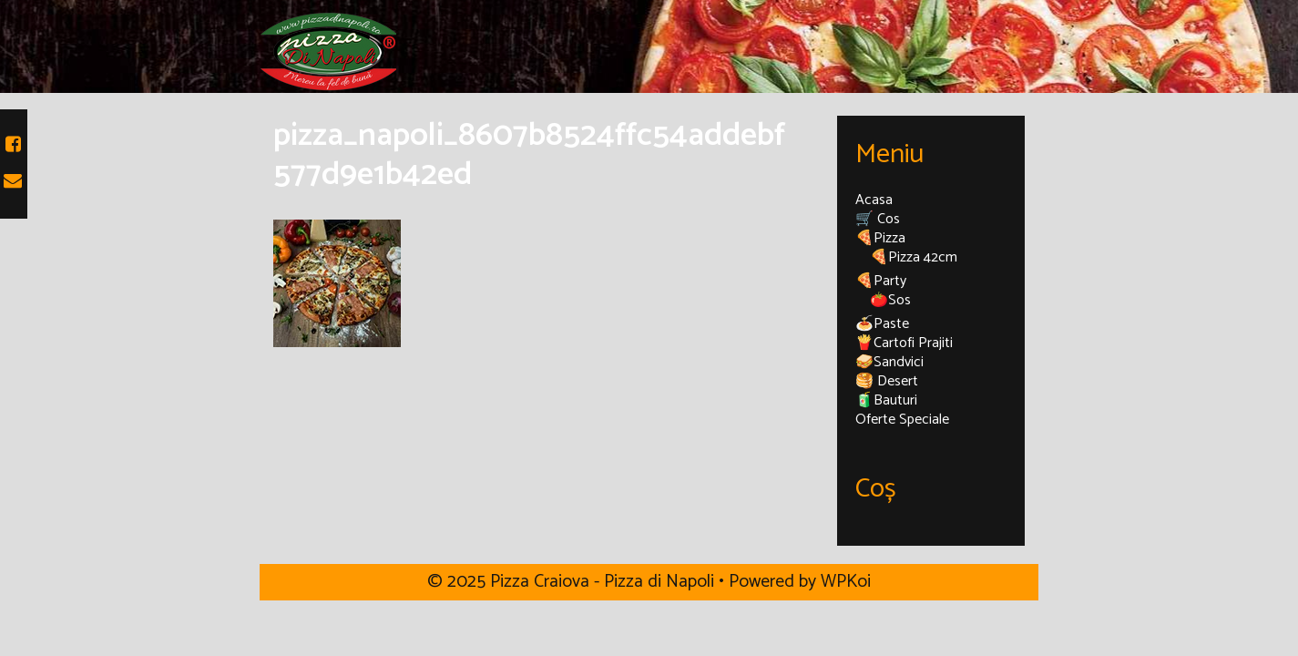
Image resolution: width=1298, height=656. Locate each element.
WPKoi (846, 582)
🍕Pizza (880, 238)
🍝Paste (882, 324)
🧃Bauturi (886, 400)
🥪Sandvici (889, 362)
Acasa (874, 200)
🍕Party (880, 281)
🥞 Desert (886, 381)
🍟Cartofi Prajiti (904, 343)
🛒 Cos (877, 219)
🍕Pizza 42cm (913, 257)
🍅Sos (890, 300)
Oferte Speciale (902, 419)
